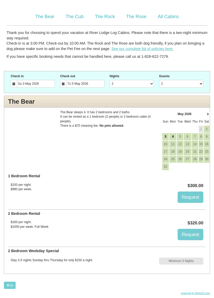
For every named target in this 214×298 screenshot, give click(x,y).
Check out (67, 76)
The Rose (136, 16)
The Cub (75, 16)
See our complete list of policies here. (142, 49)
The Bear (44, 16)
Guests (164, 76)
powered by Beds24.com (195, 293)
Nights (114, 76)
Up (10, 285)
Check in (17, 76)
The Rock (105, 16)
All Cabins (168, 16)
